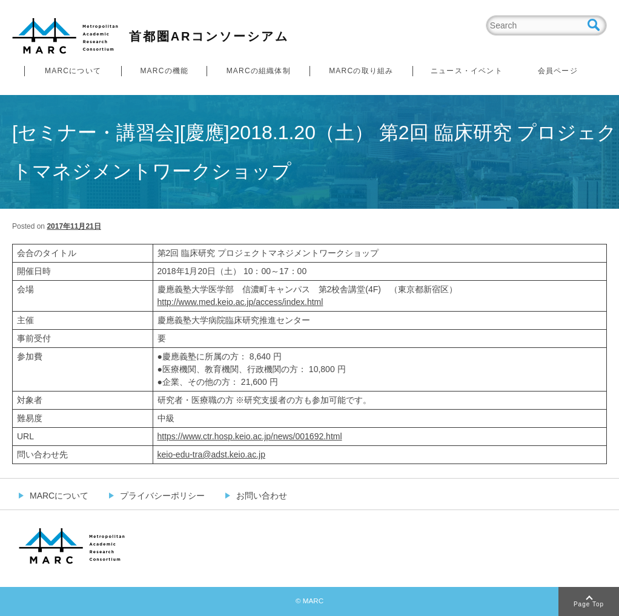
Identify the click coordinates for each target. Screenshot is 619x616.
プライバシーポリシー (162, 495)
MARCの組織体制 (259, 71)
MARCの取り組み (361, 71)
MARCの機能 (164, 71)
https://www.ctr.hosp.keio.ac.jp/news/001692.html (249, 436)
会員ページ (558, 71)
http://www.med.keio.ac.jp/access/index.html (240, 302)
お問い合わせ (261, 495)
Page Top (589, 604)
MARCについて (73, 71)
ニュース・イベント (467, 71)
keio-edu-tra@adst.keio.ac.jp (211, 454)
